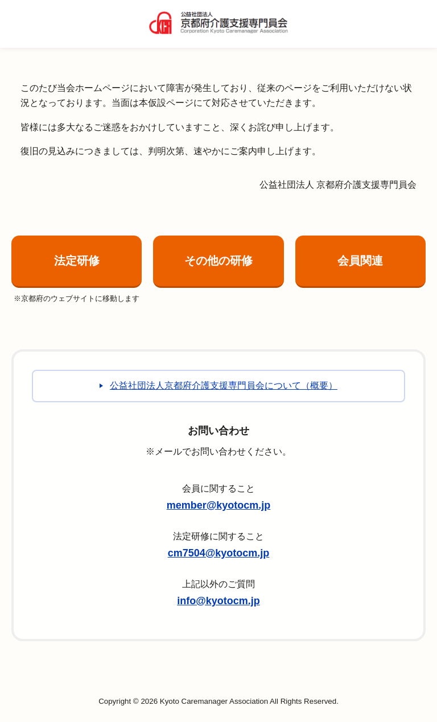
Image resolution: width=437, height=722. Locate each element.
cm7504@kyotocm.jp (219, 553)
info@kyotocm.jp (218, 601)
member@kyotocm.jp (219, 505)
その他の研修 (218, 260)
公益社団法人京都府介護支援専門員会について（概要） (223, 385)
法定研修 (77, 260)
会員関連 (360, 260)
